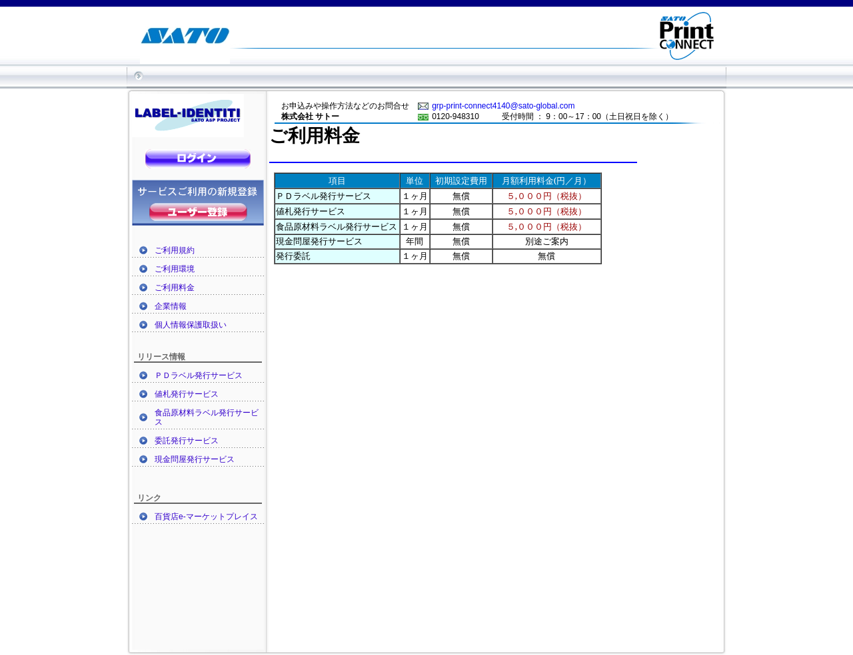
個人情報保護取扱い (191, 324)
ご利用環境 (175, 269)
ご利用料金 (175, 287)
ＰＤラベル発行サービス (199, 375)
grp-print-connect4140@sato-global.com (503, 105)
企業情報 (171, 306)
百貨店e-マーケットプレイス (206, 516)
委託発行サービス (187, 440)
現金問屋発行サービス (195, 459)
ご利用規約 (175, 250)
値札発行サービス (187, 394)
